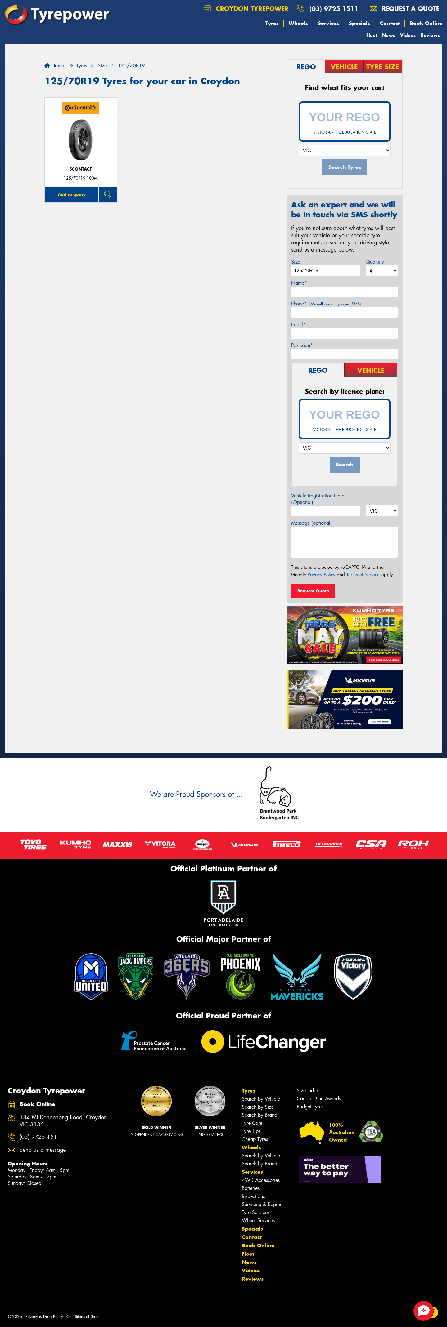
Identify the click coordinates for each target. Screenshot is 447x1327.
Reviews (430, 35)
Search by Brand (259, 1115)
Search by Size (258, 1107)
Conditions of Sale (82, 1316)
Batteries (251, 1188)
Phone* (326, 304)
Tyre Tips (251, 1131)
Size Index (308, 1090)
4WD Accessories (261, 1180)
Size (295, 262)
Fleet (371, 35)
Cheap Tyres (255, 1139)
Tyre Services (255, 1212)
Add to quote (72, 194)
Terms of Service (363, 575)
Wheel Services (258, 1220)
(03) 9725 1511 (334, 8)
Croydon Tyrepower (246, 8)
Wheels (298, 23)
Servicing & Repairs (262, 1204)
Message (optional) (311, 523)
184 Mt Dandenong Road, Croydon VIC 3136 (63, 1121)
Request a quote (404, 8)
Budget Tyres (310, 1106)
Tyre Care (252, 1123)
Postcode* (302, 345)
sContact (81, 169)
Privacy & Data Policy (44, 1316)
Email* (298, 324)
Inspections (253, 1196)
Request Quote (313, 591)
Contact (390, 23)
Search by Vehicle (261, 1099)
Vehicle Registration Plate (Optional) (317, 498)
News (388, 35)
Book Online (426, 23)
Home (54, 65)
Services (328, 23)
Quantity (375, 262)
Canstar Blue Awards (319, 1098)
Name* (299, 283)
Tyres (272, 23)
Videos (408, 35)
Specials (359, 23)
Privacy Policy (321, 575)
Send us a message (43, 1150)
